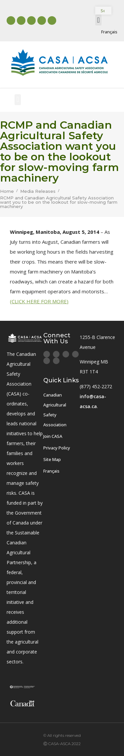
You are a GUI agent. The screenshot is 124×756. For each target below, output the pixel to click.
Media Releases (38, 191)
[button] (98, 20)
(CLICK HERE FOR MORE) (39, 301)
